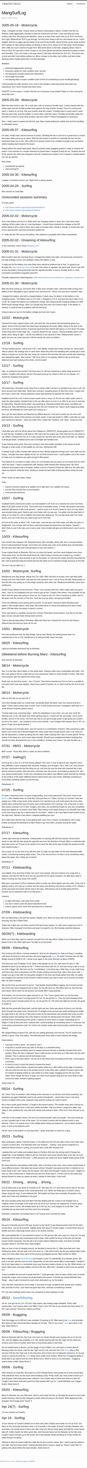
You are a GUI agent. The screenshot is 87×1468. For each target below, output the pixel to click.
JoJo (70, 1320)
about (70, 4)
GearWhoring (26, 1259)
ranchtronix (11, 4)
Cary (54, 956)
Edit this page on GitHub (25, 1461)
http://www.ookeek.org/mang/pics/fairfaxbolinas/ (25, 207)
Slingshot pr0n (33, 246)
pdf (31, 267)
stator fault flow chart (20, 267)
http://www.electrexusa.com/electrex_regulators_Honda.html (59, 278)
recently (80, 4)
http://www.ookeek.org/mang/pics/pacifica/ (22, 210)
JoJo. (67, 1350)
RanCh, (5, 798)
